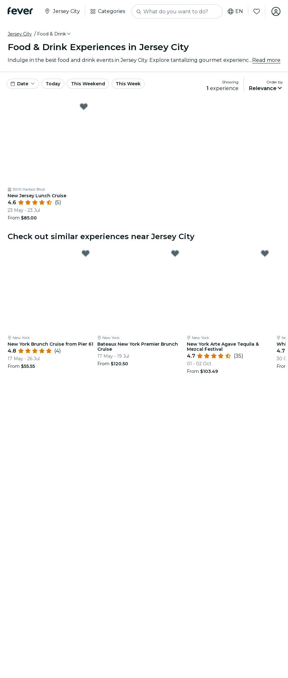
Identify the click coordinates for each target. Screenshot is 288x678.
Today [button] (53, 84)
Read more (266, 60)
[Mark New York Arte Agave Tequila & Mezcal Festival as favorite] (265, 253)
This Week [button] (128, 84)
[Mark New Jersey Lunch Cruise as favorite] (84, 106)
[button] (54, 34)
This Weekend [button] (88, 84)
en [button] (235, 11)
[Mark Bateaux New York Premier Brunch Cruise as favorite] (175, 253)
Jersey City (20, 34)
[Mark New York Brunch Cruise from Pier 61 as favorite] (86, 253)
